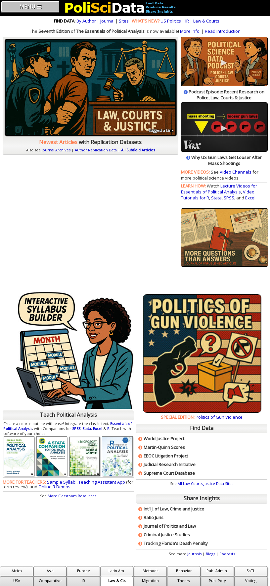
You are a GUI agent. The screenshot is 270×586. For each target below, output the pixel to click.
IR (187, 21)
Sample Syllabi (61, 482)
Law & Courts (206, 21)
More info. (190, 31)
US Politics (170, 21)
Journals (194, 553)
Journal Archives (56, 149)
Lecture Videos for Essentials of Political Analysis (219, 189)
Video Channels (235, 172)
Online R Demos (54, 487)
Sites (124, 21)
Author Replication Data (96, 149)
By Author (86, 21)
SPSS (229, 198)
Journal (107, 21)
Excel (250, 198)
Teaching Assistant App (101, 482)
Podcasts (227, 553)
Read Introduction (223, 31)
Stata (216, 198)
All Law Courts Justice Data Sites (205, 483)
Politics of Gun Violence (219, 417)
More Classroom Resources (72, 495)
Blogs (210, 553)
